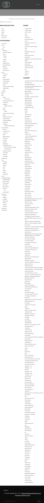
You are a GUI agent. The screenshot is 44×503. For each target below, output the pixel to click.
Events (4, 108)
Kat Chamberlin (28, 466)
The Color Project (28, 288)
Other (2, 95)
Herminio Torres (28, 134)
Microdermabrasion (6, 65)
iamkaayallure (27, 255)
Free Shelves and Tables (29, 292)
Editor (4, 134)
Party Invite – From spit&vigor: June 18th (32, 324)
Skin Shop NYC (27, 450)
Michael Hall (27, 173)
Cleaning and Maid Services (8, 100)
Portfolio (26, 53)
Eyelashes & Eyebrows (7, 52)
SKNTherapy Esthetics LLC (30, 301)
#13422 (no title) (28, 30)
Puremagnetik (27, 401)
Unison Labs (27, 128)
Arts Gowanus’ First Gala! (29, 364)
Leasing (2, 30)
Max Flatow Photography (29, 383)
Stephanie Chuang (28, 145)
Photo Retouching (7, 148)
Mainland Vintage (28, 100)
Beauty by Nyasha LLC (29, 357)
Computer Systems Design (9, 125)
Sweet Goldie (27, 189)
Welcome (26, 74)
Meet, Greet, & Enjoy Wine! (30, 237)
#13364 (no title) (28, 28)
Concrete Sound (28, 380)
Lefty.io (26, 112)
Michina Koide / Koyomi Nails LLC (31, 123)
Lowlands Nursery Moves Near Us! (31, 360)
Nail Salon (5, 66)
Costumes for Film (6, 131)
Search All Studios (28, 62)
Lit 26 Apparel (27, 464)
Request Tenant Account (29, 55)
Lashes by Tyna (28, 253)
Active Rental (3, 43)
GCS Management (28, 322)
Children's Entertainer (8, 106)
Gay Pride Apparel (28, 103)
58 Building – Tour (28, 367)
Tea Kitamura (27, 328)
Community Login (28, 480)
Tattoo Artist (5, 68)
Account (26, 35)
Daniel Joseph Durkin (29, 407)
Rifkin (26, 461)
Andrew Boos (27, 418)
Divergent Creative (28, 157)
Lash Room (27, 434)
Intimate (4, 59)
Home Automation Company (8, 113)
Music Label (5, 184)
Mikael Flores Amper (29, 137)
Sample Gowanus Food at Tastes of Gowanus (33, 299)
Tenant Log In (4, 37)
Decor (4, 167)
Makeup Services (6, 63)
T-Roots (26, 439)
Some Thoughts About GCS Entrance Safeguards (34, 337)
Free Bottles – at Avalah (29, 260)
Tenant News (3, 208)
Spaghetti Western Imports (30, 444)
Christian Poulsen (28, 120)
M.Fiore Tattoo (27, 224)
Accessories (5, 73)
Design (2, 72)
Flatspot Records (28, 232)
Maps (2, 33)
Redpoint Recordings (29, 93)
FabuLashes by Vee (28, 279)
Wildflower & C (27, 141)
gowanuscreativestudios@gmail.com (31, 493)
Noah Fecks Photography (29, 162)
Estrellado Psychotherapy (29, 139)
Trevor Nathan (27, 150)
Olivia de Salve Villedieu (29, 333)
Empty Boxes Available (29, 271)
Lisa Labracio (27, 188)
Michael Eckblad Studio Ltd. (30, 473)
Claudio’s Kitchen (28, 428)
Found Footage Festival (29, 362)
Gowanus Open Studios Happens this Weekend (34, 267)
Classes (4, 97)
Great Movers (27, 391)
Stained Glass (5, 174)
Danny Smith (27, 297)
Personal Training (6, 118)
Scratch (26, 111)
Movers (4, 115)
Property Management (7, 120)
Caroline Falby (27, 468)
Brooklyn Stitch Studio (29, 211)
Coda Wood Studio (28, 121)
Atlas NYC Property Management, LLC (32, 230)
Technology (5, 124)
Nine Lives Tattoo (28, 195)
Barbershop (5, 50)
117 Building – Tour (28, 375)
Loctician (4, 61)
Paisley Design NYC (28, 180)
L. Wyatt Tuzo (27, 170)
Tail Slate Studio (28, 400)
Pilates (5, 111)
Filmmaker (5, 142)
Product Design (6, 88)
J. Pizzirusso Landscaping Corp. (31, 136)
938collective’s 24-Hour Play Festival (32, 228)
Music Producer (6, 186)
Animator (4, 129)
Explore (2, 32)
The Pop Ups (27, 453)
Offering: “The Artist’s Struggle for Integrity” (33, 223)
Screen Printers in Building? (30, 238)
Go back (1, 21)
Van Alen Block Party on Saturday (31, 272)
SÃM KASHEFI (27, 171)
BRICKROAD (27, 426)
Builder (4, 77)
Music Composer (6, 181)
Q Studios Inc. (27, 457)
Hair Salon (5, 56)
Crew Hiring (5, 133)
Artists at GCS (27, 37)
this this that (27, 146)
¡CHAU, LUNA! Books (29, 152)
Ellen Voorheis (27, 410)
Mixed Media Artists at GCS (30, 51)
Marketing (3, 92)
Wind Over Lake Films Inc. (30, 398)
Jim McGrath (27, 175)
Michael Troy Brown (28, 202)
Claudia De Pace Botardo (29, 315)
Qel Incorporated (28, 387)
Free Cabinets (27, 303)
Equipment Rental (6, 136)
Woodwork (5, 206)
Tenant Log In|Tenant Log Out (30, 344)
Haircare (4, 170)
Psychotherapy (4, 158)
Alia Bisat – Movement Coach (30, 310)
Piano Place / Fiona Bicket (30, 414)
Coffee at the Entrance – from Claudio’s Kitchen (34, 269)
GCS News (27, 44)
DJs (5, 190)
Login (26, 50)
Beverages (5, 161)
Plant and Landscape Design (8, 86)
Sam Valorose (27, 143)
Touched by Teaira (28, 329)
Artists (2, 45)
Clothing (4, 165)
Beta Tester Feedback (29, 39)
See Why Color (27, 452)
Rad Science (27, 155)
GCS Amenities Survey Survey (30, 42)
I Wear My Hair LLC (28, 82)
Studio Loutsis (27, 462)
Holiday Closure (28, 478)
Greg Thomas (27, 251)
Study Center (5, 122)
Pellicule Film (27, 164)
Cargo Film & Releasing (29, 405)
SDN (25, 396)
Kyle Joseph (27, 455)
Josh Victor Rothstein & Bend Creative (32, 89)
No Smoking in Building (29, 240)
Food (4, 168)
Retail (2, 160)
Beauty (2, 49)
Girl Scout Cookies (28, 246)
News (2, 93)
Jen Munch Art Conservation (30, 304)
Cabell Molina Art (28, 159)
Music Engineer (6, 183)
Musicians (5, 188)
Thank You (27, 71)
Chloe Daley (27, 317)
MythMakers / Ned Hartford (30, 313)
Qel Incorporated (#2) (29, 389)
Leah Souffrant (27, 335)
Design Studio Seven (29, 161)
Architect (4, 75)
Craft (4, 47)
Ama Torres (27, 459)
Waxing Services (6, 70)
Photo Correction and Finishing (10, 147)
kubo (26, 425)
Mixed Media (5, 201)
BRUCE (26, 109)
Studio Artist (3, 194)
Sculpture (4, 204)
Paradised (27, 469)
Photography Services (7, 145)
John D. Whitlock (28, 403)
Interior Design (5, 82)
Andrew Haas (27, 281)
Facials (4, 54)
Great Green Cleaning (29, 203)
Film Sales (5, 140)
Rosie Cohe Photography (29, 285)
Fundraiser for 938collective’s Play (31, 212)
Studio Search (27, 64)
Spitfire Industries (28, 166)
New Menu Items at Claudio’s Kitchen (32, 256)
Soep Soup (27, 94)
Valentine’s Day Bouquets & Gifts (31, 209)
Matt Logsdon (27, 471)
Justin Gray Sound (28, 168)
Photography (5, 143)
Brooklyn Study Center (29, 423)
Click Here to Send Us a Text (22, 495)
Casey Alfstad (27, 205)
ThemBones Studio (28, 312)
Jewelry (4, 84)
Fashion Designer (6, 79)
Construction (5, 102)
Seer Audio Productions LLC (30, 412)
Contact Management (29, 482)
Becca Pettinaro (28, 148)
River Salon (27, 441)
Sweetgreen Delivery (28, 373)
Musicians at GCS (28, 448)
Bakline (26, 421)
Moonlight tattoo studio (29, 107)
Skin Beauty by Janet (29, 340)
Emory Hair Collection (29, 435)
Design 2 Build (27, 409)
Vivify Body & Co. (28, 342)
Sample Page (27, 57)
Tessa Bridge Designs (29, 326)
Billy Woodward (28, 283)
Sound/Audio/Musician (5, 177)
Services (3, 176)
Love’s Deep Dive (28, 127)
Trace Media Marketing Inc (30, 84)
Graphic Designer (6, 81)
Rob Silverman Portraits (29, 191)
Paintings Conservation (7, 116)
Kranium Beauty (28, 338)
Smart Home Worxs (28, 382)
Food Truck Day (28, 477)
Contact (26, 41)
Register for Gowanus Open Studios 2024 (32, 221)
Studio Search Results (29, 65)
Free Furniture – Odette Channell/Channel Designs (34, 226)
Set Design (5, 154)
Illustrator (5, 197)
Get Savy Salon (27, 443)
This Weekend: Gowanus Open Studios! (32, 216)
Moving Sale (27, 290)
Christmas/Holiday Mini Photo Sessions (32, 262)
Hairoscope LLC (28, 116)
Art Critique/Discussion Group (30, 295)
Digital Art (5, 195)
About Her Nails (28, 193)
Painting (4, 202)
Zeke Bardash (27, 182)
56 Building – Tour (28, 371)
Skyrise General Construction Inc (31, 130)
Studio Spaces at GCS (29, 67)
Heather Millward (28, 321)
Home (2, 28)
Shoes (4, 90)
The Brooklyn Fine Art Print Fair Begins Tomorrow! (34, 80)
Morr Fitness (27, 118)
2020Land (27, 154)
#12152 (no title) (28, 32)
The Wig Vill (27, 308)
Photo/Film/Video (4, 127)
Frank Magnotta (28, 179)
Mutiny (26, 306)
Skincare (4, 172)
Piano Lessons (7, 98)
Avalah (26, 437)
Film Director (5, 138)
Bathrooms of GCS (28, 331)
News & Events (4, 35)
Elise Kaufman (27, 394)
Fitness (4, 109)
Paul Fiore (27, 369)
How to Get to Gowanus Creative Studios (32, 358)
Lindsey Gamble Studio (29, 125)
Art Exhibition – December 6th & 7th (31, 96)
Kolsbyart (26, 132)
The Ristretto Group (28, 446)
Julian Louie (27, 419)
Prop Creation (5, 152)
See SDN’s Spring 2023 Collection (31, 286)
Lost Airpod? (27, 319)
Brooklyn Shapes (28, 91)
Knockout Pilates (28, 376)
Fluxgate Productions (29, 265)
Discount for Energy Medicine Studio (32, 247)
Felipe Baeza (27, 416)
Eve (25, 432)
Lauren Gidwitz (27, 186)
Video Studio (5, 156)
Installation (5, 199)
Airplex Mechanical (28, 102)
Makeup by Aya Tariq (29, 264)
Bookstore (5, 163)
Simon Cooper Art (28, 197)
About (26, 33)
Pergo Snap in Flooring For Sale (31, 249)
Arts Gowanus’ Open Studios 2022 (31, 294)
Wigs (5, 57)
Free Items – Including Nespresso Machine (33, 274)
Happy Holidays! (28, 258)
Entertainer (5, 104)
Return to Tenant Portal (29, 346)
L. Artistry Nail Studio (29, 105)
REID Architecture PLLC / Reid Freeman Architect (34, 392)
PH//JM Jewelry (28, 177)
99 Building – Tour (28, 366)
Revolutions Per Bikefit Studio (30, 214)
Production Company (7, 150)
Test (25, 69)
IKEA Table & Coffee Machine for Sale (32, 207)
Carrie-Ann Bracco (28, 114)
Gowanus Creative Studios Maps (31, 46)
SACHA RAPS (27, 244)
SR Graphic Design (28, 98)
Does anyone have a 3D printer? (31, 242)
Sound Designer (6, 192)
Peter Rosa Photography (29, 385)
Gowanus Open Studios (29, 475)
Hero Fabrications (28, 430)
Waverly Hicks (27, 378)
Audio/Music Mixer (6, 179)
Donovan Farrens (28, 184)
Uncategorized (4, 210)
